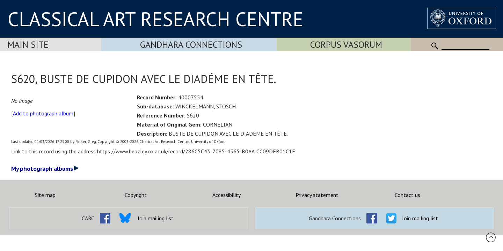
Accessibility (226, 194)
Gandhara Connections (191, 44)
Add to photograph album (43, 113)
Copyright (136, 194)
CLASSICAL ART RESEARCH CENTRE (155, 18)
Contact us (407, 194)
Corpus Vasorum (346, 44)
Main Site (28, 44)
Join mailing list (156, 218)
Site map (45, 194)
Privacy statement (317, 194)
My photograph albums (45, 169)
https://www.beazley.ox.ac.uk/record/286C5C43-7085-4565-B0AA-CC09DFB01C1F (196, 151)
